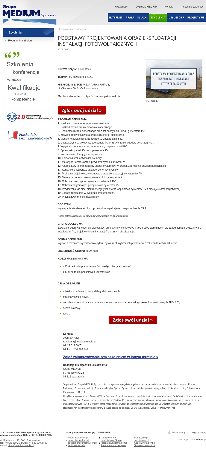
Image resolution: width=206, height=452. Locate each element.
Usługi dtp (176, 17)
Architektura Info (76, 445)
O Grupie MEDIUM (146, 6)
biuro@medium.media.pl (20, 445)
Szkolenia (157, 17)
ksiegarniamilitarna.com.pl (114, 442)
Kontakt (169, 6)
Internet (116, 17)
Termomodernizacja (144, 445)
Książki (142, 17)
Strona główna (65, 29)
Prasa (130, 17)
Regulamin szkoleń (20, 40)
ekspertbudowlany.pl (78, 440)
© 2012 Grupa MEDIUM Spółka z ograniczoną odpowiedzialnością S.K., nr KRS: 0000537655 (26, 433)
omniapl (201, 439)
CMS (192, 439)
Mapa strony (178, 432)
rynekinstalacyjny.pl (78, 437)
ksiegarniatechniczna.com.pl (82, 442)
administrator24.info (111, 440)
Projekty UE (195, 17)
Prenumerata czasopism (113, 445)
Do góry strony (198, 432)
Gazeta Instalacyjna (144, 442)
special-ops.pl (141, 440)
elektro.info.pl (141, 437)
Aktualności (121, 6)
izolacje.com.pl (108, 437)
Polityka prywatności (192, 6)
